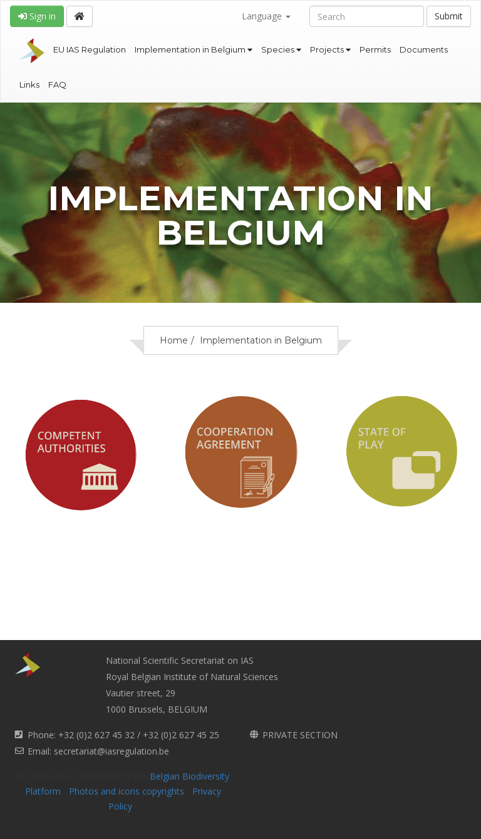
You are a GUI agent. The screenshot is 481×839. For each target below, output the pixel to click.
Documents (424, 49)
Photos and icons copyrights (126, 791)
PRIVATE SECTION (300, 735)
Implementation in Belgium (193, 49)
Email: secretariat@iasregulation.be (98, 751)
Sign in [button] (37, 16)
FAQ (57, 84)
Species (281, 49)
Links (29, 84)
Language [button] (266, 16)
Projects (330, 49)
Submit (449, 16)
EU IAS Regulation (89, 49)
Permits (375, 49)
